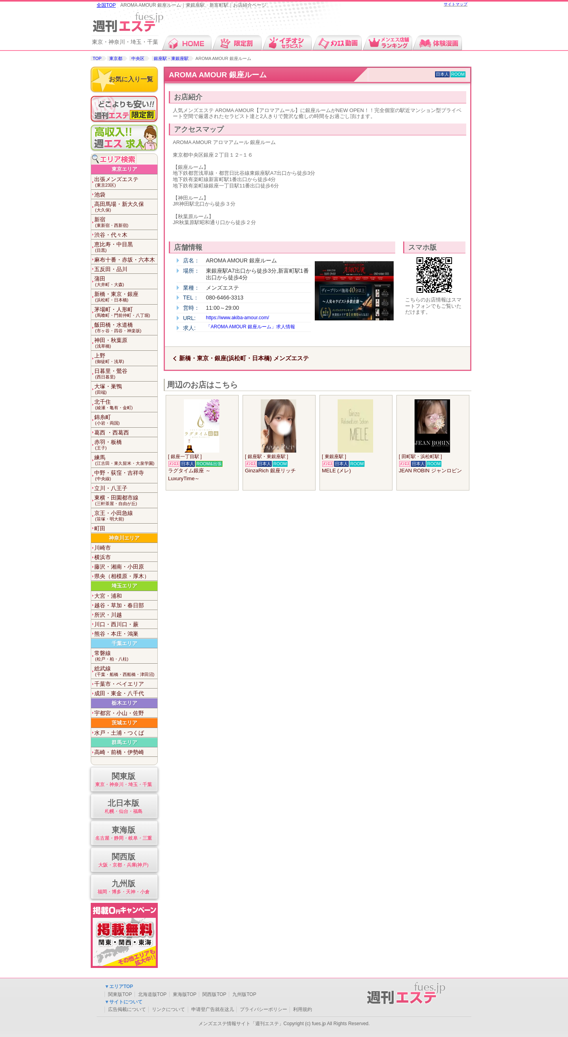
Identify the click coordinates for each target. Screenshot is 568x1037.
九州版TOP (244, 994)
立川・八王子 (110, 488)
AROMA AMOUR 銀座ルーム (218, 75)
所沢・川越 (108, 615)
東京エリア (124, 169)
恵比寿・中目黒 (125, 247)
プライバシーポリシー (263, 1009)
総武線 (125, 671)
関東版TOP (120, 994)
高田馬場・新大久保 (125, 207)
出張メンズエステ (125, 182)
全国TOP (106, 5)
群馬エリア (124, 742)
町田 (99, 528)
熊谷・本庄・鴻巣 (116, 634)
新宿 (125, 222)
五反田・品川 (110, 269)
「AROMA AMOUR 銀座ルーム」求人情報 (250, 326)
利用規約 (302, 1009)
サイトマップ (455, 4)
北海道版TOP (152, 994)
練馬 (125, 460)
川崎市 (102, 548)
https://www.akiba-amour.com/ (237, 317)
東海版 (123, 833)
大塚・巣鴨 (125, 389)
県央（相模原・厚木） (121, 576)
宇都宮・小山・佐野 (119, 713)
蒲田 (125, 281)
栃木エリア (124, 703)
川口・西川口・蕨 (116, 624)
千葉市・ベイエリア (119, 684)
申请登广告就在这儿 (212, 1009)
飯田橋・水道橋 (125, 328)
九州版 (123, 887)
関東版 (123, 780)
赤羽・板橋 (125, 445)
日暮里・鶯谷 (125, 374)
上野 (125, 358)
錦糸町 (125, 420)
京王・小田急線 (125, 516)
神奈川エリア (124, 538)
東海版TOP (184, 994)
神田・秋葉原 (125, 343)
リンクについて (168, 1009)
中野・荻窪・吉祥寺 (125, 476)
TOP (97, 58)
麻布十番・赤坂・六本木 (124, 259)
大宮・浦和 (108, 596)
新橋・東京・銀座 (125, 297)
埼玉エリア (124, 586)
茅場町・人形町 (125, 312)
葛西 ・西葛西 (111, 432)
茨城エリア (124, 723)
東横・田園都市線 (125, 500)
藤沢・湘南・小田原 (119, 566)
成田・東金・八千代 (119, 693)
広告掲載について (127, 1009)
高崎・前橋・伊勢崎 (119, 752)
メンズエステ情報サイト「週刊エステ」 (241, 1023)
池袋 (99, 194)
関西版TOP (214, 994)
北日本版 (123, 807)
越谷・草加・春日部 (119, 605)
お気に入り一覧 (131, 79)
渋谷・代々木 (110, 235)
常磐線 (125, 656)
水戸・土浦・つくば (119, 733)
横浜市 (102, 557)
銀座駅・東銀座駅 (171, 58)
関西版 (123, 860)
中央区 (137, 58)
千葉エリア (124, 643)
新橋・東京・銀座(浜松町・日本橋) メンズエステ (244, 358)
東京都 (115, 58)
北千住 (125, 405)
